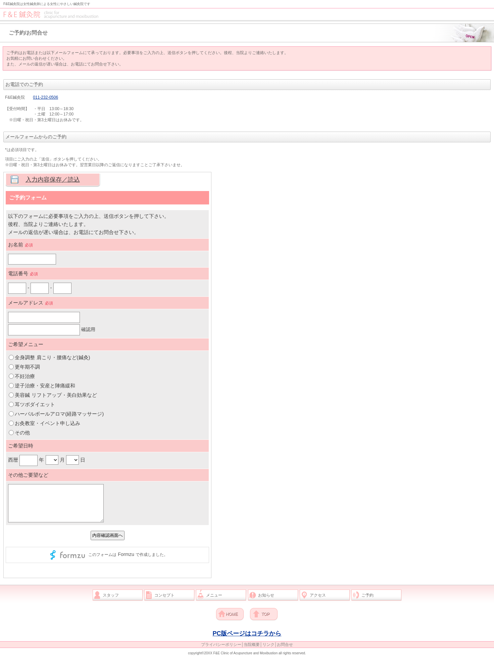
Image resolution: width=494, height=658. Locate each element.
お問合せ (285, 644)
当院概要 (252, 644)
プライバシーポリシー (221, 644)
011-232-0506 (45, 97)
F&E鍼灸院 (248, 14)
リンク (268, 644)
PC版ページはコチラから (246, 633)
